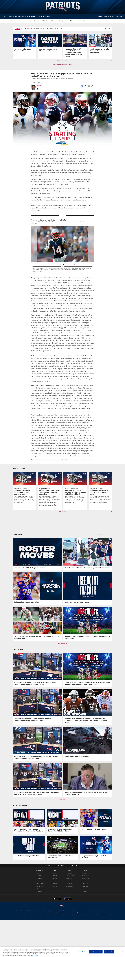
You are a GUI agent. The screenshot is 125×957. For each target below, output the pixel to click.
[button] (58, 60)
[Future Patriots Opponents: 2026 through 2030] (62, 848)
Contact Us (85, 891)
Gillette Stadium (69, 886)
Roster (54, 873)
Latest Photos (40, 880)
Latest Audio (39, 878)
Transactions (54, 883)
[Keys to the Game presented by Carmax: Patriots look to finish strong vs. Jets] (24, 488)
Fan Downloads (85, 880)
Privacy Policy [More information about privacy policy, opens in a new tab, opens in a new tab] (34, 955)
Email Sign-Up (85, 878)
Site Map (40, 891)
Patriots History (40, 886)
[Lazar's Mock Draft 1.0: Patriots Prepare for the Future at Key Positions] (29, 821)
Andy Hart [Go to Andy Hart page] (39, 85)
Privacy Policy (9, 914)
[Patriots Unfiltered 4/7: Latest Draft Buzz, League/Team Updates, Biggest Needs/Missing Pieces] (75, 46)
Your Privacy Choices (85, 914)
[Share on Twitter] (86, 87)
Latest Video (39, 875)
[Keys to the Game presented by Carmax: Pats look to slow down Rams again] (100, 488)
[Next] (74, 264)
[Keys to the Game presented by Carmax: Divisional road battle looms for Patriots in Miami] (75, 488)
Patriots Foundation (40, 883)
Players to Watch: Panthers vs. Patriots (48, 220)
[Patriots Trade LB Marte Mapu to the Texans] (50, 44)
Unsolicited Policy (59, 914)
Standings (55, 888)
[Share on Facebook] (82, 87)
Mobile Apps (85, 883)
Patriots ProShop (85, 873)
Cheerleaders (40, 888)
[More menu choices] (51, 16)
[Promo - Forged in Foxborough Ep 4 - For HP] (24, 44)
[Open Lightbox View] (62, 250)
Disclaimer (47, 914)
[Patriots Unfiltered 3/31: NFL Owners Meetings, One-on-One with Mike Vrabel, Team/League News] (37, 780)
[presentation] (111, 61)
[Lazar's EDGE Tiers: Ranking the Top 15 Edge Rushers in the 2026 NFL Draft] (37, 624)
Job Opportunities (85, 888)
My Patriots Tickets (70, 875)
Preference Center (114, 914)
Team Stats (54, 880)
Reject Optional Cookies (96, 951)
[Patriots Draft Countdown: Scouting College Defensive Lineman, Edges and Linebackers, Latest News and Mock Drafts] (87, 707)
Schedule (55, 886)
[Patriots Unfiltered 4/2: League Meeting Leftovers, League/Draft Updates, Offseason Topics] (37, 706)
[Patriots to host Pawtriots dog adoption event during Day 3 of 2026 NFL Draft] (87, 624)
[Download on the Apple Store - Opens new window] (57, 899)
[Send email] (89, 87)
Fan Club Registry (85, 875)
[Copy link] (92, 86)
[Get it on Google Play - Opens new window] (68, 900)
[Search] (96, 16)
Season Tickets (69, 878)
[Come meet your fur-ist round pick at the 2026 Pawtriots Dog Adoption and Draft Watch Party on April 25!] (87, 670)
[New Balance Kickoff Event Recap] (87, 743)
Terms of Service (22, 914)
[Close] (122, 952)
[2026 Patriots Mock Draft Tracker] (37, 588)
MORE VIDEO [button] (62, 799)
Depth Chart (54, 875)
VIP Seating (69, 880)
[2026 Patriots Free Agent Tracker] (87, 588)
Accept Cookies (109, 951)
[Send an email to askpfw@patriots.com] (40, 89)
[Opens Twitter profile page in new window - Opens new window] (38, 89)
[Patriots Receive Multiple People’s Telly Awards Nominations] (100, 44)
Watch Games (70, 888)
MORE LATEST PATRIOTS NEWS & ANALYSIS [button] (62, 64)
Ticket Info (69, 873)
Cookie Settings (100, 914)
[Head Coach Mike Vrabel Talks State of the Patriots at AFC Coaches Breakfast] (87, 780)
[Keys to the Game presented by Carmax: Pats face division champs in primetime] (50, 490)
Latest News (39, 873)
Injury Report (55, 878)
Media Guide (85, 886)
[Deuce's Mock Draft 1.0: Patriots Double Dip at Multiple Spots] (62, 821)
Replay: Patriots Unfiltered (28, 28)
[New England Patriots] (62, 906)
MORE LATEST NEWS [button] (62, 643)
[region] (62, 952)
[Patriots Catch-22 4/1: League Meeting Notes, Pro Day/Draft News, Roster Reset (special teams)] (37, 744)
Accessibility (35, 914)
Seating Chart (70, 883)
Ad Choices (72, 914)
